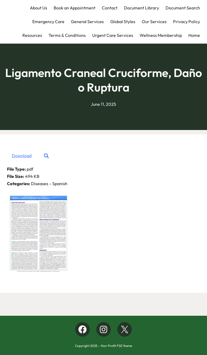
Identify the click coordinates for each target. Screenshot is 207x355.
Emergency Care (48, 21)
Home (194, 35)
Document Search (182, 7)
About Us (38, 7)
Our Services (154, 21)
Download (22, 155)
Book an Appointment (74, 7)
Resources (32, 35)
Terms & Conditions (67, 35)
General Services (87, 21)
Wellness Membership (161, 35)
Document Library (141, 7)
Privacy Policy (186, 21)
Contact (110, 7)
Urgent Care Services (112, 35)
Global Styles (122, 21)
